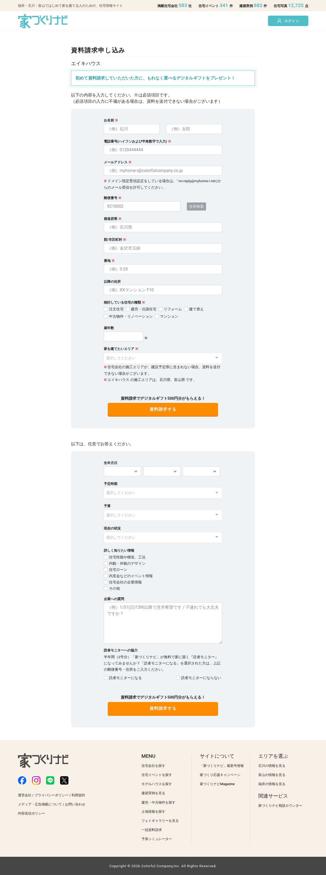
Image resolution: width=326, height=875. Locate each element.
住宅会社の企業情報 (125, 582)
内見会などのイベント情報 (131, 576)
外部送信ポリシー (31, 813)
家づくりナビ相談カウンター (280, 806)
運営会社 (24, 795)
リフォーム (173, 309)
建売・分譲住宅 (143, 309)
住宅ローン (118, 570)
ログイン (288, 21)
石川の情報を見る (271, 766)
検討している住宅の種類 (122, 302)
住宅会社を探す (153, 766)
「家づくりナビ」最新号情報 (222, 766)
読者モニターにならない (201, 678)
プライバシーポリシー (51, 795)
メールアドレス (115, 162)
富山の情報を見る (271, 775)
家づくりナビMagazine (217, 784)
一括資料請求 (152, 830)
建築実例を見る (153, 793)
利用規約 (78, 795)
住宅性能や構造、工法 (127, 557)
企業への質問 (114, 599)
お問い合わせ (75, 804)
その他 (114, 588)
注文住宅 (116, 309)
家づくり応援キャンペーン (220, 775)
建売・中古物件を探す (158, 802)
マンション (169, 316)
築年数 (109, 328)
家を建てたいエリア (119, 349)
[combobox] (163, 358)
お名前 (109, 120)
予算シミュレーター (157, 839)
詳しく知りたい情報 (119, 550)
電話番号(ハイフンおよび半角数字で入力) (135, 141)
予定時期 (110, 484)
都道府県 (113, 219)
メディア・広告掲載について (40, 804)
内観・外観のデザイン (127, 563)
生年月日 (110, 463)
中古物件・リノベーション (131, 316)
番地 (109, 261)
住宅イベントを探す (157, 775)
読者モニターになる (125, 678)
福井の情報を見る (271, 784)
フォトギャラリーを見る (160, 821)
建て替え (196, 309)
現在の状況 (112, 528)
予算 (107, 506)
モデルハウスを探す (157, 784)
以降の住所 (112, 282)
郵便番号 (113, 198)
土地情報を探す (153, 812)
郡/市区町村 (115, 240)
